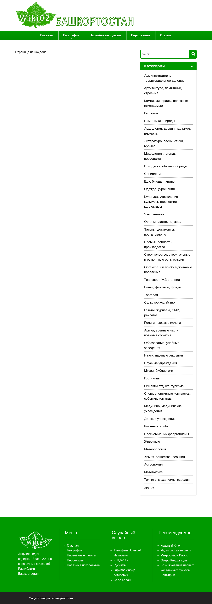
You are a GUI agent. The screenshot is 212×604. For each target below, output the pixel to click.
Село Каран (122, 580)
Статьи (164, 37)
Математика (153, 472)
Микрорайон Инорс (174, 555)
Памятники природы (159, 121)
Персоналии (140, 37)
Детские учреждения (160, 419)
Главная (48, 35)
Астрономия (153, 464)
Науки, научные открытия (163, 355)
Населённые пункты (105, 37)
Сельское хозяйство (159, 303)
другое (149, 487)
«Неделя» (121, 560)
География (72, 37)
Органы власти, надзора (162, 222)
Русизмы (120, 565)
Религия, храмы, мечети (162, 323)
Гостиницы (152, 378)
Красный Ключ (171, 545)
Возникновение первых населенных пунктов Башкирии (177, 570)
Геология (151, 113)
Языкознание (154, 214)
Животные (152, 442)
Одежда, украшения (159, 189)
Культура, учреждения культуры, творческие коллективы (161, 202)
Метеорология (155, 449)
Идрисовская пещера (176, 550)
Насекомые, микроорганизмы (166, 434)
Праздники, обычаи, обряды (165, 166)
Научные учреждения (160, 363)
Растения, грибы (156, 426)
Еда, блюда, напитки (160, 182)
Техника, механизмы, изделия (167, 480)
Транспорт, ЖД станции (162, 280)
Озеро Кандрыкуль (174, 560)
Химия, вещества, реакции (164, 457)
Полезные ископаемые (83, 565)
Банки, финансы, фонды (162, 287)
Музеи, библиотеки (158, 371)
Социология (153, 174)
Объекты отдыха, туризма (164, 386)
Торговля (151, 295)
